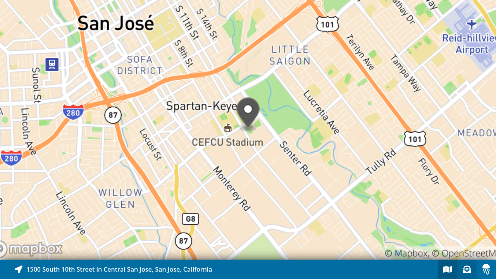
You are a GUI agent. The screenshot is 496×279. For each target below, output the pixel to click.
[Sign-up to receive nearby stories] (467, 269)
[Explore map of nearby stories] (248, 130)
